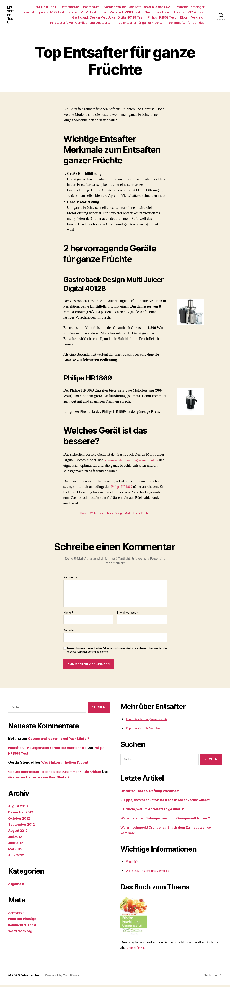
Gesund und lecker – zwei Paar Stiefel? (62, 740)
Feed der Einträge (24, 920)
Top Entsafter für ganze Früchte (140, 23)
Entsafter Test (11, 15)
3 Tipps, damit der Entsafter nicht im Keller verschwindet (171, 801)
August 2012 (19, 832)
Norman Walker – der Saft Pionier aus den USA (137, 8)
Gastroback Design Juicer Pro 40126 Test (56, 18)
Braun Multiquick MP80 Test (185, 13)
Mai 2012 (16, 850)
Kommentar (70, 579)
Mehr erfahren (136, 949)
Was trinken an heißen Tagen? (68, 764)
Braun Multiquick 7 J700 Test (107, 13)
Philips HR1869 (123, 488)
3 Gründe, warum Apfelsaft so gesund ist (156, 810)
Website (68, 632)
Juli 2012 (16, 838)
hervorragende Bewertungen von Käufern (135, 461)
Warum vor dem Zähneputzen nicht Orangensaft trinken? (170, 820)
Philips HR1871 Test (146, 13)
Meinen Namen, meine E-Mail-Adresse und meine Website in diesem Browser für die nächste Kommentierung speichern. (117, 652)
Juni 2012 (17, 844)
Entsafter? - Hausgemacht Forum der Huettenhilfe (52, 749)
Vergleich (39, 23)
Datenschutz (70, 8)
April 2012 (17, 856)
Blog (201, 18)
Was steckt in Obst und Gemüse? (150, 872)
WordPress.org (21, 932)
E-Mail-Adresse (128, 614)
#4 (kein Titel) (46, 8)
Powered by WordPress (64, 977)
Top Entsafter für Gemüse (186, 23)
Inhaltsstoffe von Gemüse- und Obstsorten (81, 23)
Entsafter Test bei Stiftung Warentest (153, 792)
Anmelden (17, 914)
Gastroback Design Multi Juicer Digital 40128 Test (125, 18)
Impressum (91, 8)
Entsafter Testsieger (190, 8)
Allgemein (17, 885)
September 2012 (23, 826)
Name (68, 614)
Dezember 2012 (22, 814)
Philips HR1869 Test (180, 18)
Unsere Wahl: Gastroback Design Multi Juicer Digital (115, 515)
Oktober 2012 (20, 820)
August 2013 (19, 807)
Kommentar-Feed (23, 926)
